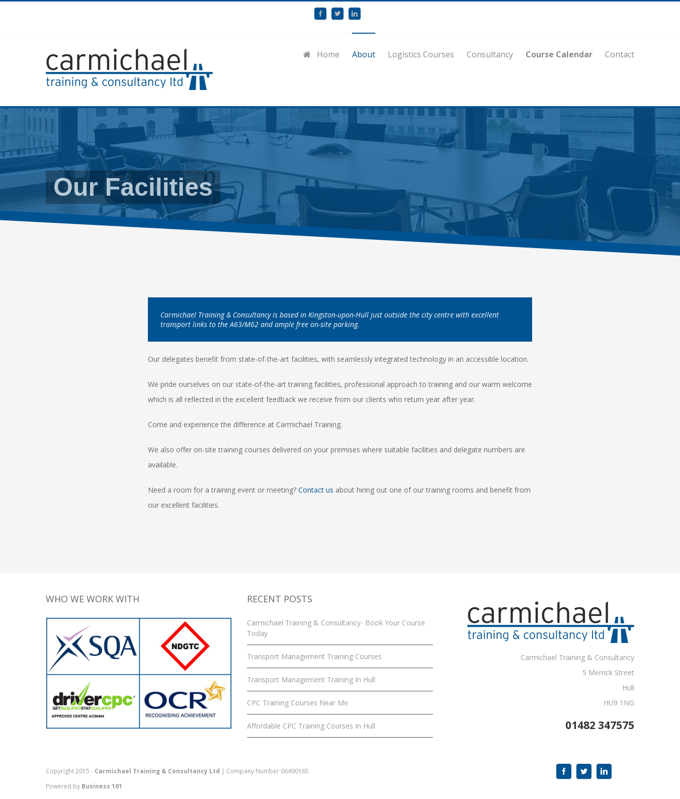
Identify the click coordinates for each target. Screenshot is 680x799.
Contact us (316, 490)
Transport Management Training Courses (314, 656)
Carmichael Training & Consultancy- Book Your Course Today (336, 628)
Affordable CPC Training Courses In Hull (311, 726)
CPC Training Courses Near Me (297, 702)
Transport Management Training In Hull (311, 679)
